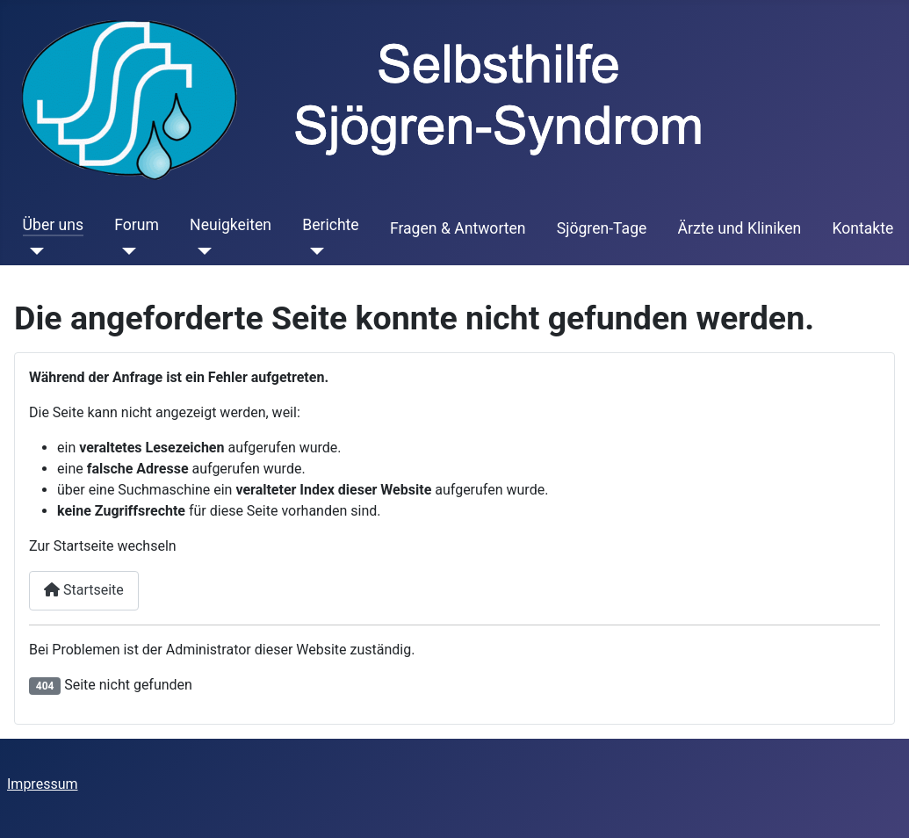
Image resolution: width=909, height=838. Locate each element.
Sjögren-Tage (602, 228)
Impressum (42, 784)
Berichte (330, 225)
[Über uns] (34, 251)
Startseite (84, 590)
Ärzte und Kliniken (740, 228)
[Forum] (125, 251)
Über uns (53, 225)
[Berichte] (313, 251)
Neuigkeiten (230, 225)
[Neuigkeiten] (201, 251)
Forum (136, 225)
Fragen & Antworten (458, 228)
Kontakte (862, 228)
